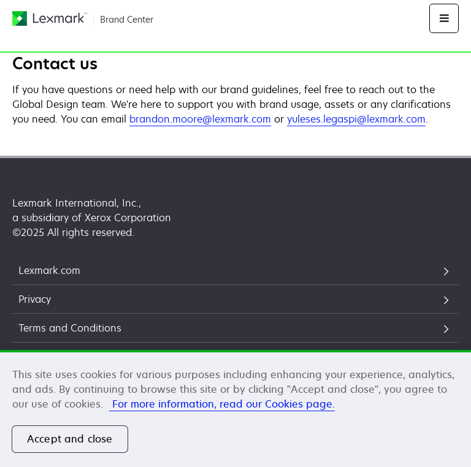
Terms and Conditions (69, 328)
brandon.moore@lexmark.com (200, 119)
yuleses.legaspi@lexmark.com (356, 119)
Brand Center (126, 19)
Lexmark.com (49, 270)
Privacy (34, 299)
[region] (235, 408)
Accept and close (70, 439)
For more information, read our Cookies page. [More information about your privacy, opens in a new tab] (222, 404)
